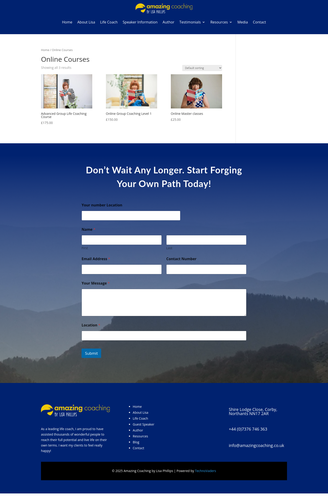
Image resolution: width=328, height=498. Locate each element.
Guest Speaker (143, 424)
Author (168, 22)
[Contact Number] (206, 269)
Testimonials (190, 22)
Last (169, 248)
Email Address (96, 259)
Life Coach (109, 22)
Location (91, 325)
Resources (219, 22)
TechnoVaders (205, 471)
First (85, 248)
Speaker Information (140, 22)
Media (242, 22)
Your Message (96, 283)
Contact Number (181, 259)
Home (67, 22)
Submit (91, 353)
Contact (259, 22)
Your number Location (102, 205)
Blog (136, 442)
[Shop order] (202, 68)
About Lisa (86, 22)
